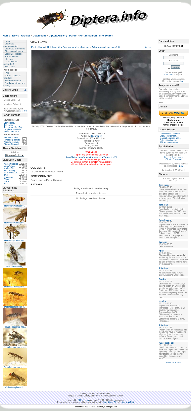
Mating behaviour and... (170, 138)
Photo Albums (38, 47)
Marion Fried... (10, 168)
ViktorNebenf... (10, 166)
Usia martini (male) (14, 266)
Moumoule (8, 177)
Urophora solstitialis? (13, 129)
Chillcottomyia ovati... (14, 387)
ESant (6, 179)
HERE (180, 166)
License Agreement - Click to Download (173, 158)
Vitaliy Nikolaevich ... (169, 136)
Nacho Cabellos (11, 164)
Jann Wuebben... (11, 173)
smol (6, 175)
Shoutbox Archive (173, 363)
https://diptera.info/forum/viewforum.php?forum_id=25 (91, 157)
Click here (168, 75)
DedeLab (163, 242)
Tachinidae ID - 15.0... (13, 127)
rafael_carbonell (166, 343)
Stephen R (96, 136)
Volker (7, 181)
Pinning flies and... (12, 144)
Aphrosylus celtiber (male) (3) (106, 47)
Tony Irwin (163, 185)
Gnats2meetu (165, 220)
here (182, 81)
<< (145, 47)
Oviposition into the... (169, 140)
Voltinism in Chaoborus (170, 134)
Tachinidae (8, 125)
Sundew (162, 279)
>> (150, 47)
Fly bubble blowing (12, 140)
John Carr (163, 205)
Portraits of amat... (12, 138)
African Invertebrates (169, 142)
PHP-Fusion (83, 400)
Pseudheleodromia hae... (15, 327)
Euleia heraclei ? (11, 132)
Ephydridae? (9, 123)
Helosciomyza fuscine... (14, 206)
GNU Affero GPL (110, 402)
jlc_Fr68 (23, 111)
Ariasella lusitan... (11, 142)
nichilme (163, 301)
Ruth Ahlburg (10, 170)
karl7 (6, 184)
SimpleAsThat (127, 402)
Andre (162, 251)
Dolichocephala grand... (14, 287)
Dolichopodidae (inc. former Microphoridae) (68, 47)
